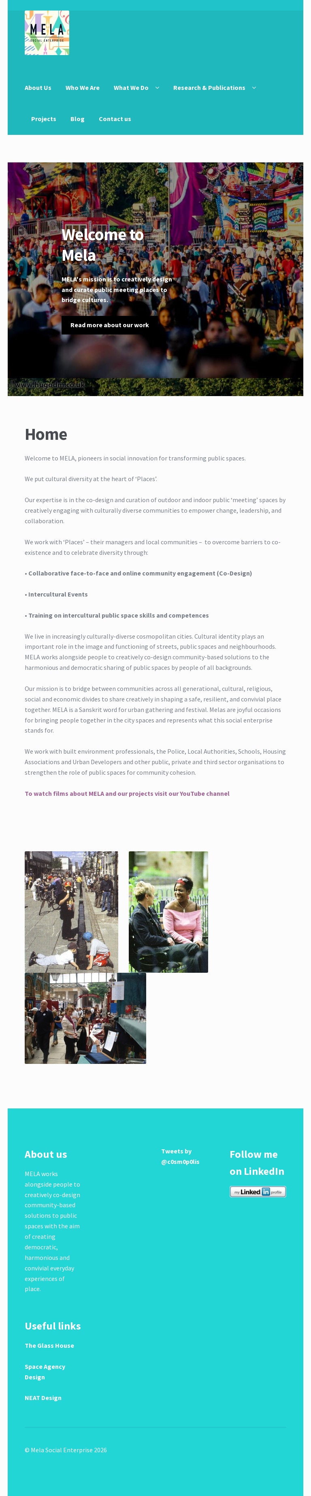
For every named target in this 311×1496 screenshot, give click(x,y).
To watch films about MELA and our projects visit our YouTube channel (127, 793)
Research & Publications (209, 87)
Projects (43, 119)
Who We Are (83, 87)
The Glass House (49, 1345)
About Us (38, 87)
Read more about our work (109, 325)
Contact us (115, 119)
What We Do (131, 87)
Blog (77, 119)
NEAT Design (43, 1398)
